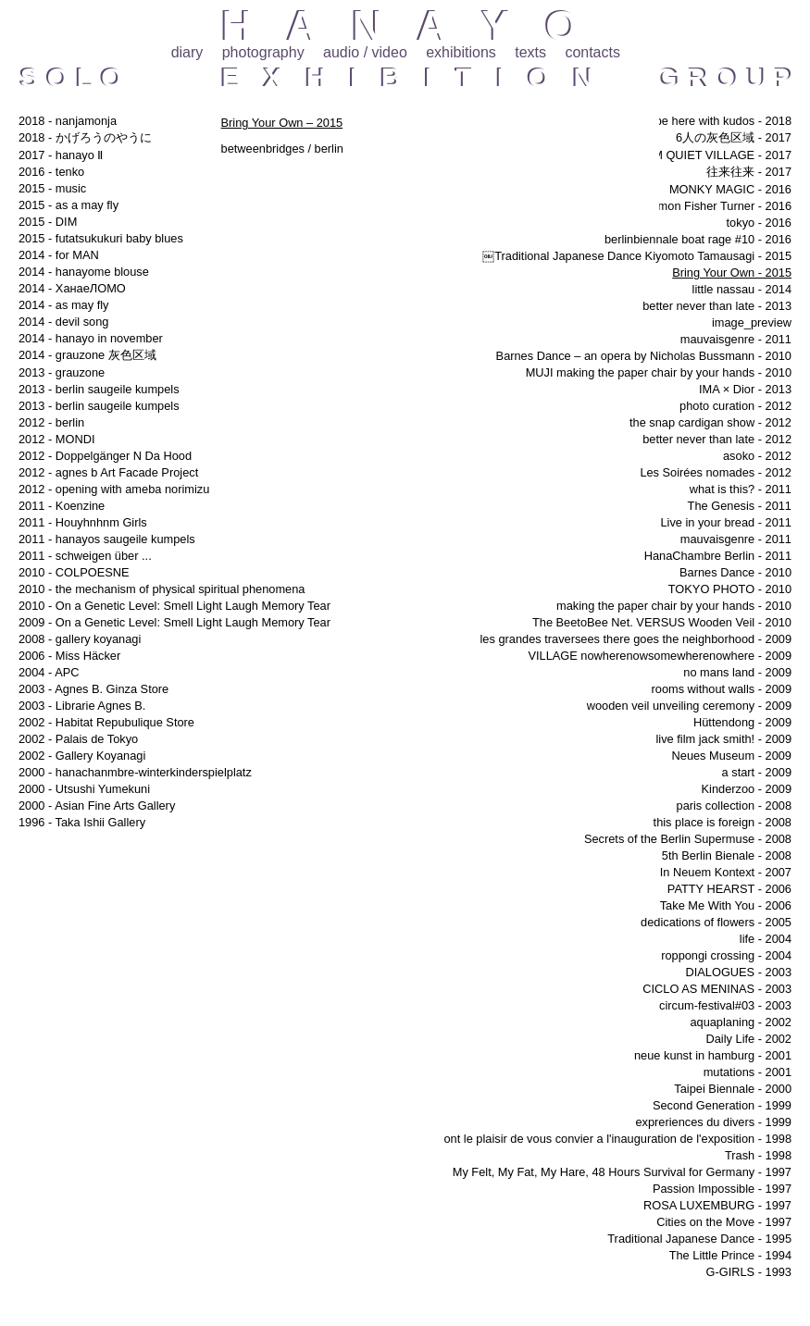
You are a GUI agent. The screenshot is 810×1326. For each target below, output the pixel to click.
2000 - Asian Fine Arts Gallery (97, 805)
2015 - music (52, 188)
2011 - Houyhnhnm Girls (83, 522)
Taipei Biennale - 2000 (732, 1089)
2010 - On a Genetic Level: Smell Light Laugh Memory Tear (174, 606)
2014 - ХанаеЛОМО (72, 288)
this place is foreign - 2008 (722, 822)
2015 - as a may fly (68, 205)
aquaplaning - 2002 (740, 1022)
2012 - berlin (51, 422)
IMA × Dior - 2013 (745, 389)
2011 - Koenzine (62, 506)
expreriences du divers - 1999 (713, 1122)
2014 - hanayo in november (91, 338)
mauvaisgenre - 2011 (735, 339)
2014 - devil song (63, 321)
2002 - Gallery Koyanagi (82, 755)
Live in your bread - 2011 (725, 522)
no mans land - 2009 (737, 672)
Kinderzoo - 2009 (746, 789)
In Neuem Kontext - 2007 (725, 872)
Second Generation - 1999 (722, 1105)
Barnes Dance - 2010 (735, 572)
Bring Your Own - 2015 (731, 272)
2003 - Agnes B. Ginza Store (93, 689)
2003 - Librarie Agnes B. (82, 706)
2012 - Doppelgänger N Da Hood (105, 456)
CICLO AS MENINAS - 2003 (716, 989)
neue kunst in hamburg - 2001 (712, 1055)
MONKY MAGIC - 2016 (730, 189)
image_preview (751, 322)
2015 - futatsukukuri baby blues (101, 238)
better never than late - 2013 (716, 306)
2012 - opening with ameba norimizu (114, 489)
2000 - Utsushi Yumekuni (84, 789)
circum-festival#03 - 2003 (725, 1005)
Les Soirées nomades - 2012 (715, 472)
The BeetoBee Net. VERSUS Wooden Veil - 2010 (661, 622)
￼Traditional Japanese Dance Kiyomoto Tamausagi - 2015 (636, 256)
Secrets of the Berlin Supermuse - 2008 (687, 839)
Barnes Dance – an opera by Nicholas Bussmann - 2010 (643, 356)
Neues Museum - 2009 (731, 755)
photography (263, 52)
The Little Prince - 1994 (730, 1255)
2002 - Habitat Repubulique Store (106, 722)
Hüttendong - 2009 (742, 722)
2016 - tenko (51, 172)
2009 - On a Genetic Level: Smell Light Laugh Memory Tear (174, 622)
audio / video (365, 52)
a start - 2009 (756, 772)
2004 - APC (49, 672)
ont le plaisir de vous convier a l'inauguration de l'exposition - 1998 (617, 1139)
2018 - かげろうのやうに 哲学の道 (115, 137)
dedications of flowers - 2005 (716, 922)
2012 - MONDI (57, 439)
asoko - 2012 (757, 456)
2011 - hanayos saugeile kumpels (107, 539)
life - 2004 (765, 939)
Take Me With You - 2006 (725, 905)
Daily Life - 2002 (748, 1039)
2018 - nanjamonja (68, 121)
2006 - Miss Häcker (69, 656)
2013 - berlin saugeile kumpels (99, 389)
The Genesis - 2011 (739, 506)
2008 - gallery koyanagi (80, 639)
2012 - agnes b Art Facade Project (108, 472)
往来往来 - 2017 (748, 172)
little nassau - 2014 (741, 289)
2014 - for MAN (59, 255)
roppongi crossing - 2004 (726, 955)
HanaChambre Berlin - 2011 (717, 556)
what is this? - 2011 (740, 489)
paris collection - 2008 (734, 805)
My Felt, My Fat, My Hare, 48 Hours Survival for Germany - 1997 (622, 1172)
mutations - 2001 (747, 1072)
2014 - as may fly (63, 305)
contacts (592, 52)
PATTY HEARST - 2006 (729, 889)
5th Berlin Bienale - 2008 (726, 855)
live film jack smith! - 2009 (724, 739)
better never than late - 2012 (716, 439)
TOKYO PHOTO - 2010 (729, 589)
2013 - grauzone (62, 372)
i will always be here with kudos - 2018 (690, 121)
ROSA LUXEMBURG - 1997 (717, 1205)
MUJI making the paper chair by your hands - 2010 (658, 372)
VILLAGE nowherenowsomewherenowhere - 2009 (659, 656)
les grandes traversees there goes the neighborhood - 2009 (636, 639)
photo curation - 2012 (735, 406)
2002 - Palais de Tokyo (78, 739)
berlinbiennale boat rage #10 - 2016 (697, 239)
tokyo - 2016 (759, 222)
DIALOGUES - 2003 (738, 972)
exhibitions (461, 52)
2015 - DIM (48, 222)
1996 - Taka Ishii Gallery (82, 822)
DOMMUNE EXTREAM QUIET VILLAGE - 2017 (665, 155)
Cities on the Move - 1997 (723, 1222)
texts (530, 52)
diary (187, 52)
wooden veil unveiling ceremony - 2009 (689, 706)
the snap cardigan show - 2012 (710, 422)
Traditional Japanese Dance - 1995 (699, 1238)
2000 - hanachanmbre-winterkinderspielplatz (135, 772)
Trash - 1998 (758, 1155)
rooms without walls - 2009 (722, 689)
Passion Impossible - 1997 (722, 1189)
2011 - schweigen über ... (85, 556)
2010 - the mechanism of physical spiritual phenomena (162, 589)
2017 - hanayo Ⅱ (61, 155)
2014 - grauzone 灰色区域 (87, 355)
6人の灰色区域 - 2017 (733, 137)
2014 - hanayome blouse (84, 272)
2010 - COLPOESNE (74, 572)
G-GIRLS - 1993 (748, 1272)
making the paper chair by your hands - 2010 (673, 606)
